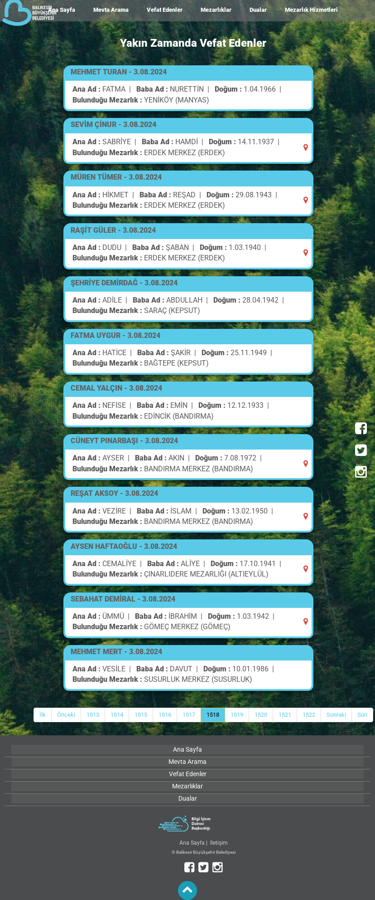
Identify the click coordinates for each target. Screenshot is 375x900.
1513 (93, 714)
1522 (309, 714)
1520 (261, 714)
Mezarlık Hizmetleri (311, 9)
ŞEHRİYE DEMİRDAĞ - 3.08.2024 (124, 283)
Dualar (258, 9)
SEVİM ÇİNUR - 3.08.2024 (113, 124)
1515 (141, 714)
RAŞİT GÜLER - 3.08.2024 (113, 230)
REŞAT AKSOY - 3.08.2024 (114, 493)
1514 (117, 714)
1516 (165, 714)
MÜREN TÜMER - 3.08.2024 (116, 177)
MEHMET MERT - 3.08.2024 (116, 651)
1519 (237, 714)
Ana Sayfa (192, 843)
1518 (213, 714)
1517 (189, 714)
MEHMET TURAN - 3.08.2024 (119, 72)
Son (362, 714)
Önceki (66, 714)
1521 (285, 714)
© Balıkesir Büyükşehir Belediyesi (204, 852)
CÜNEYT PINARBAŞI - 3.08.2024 (124, 440)
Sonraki (336, 714)
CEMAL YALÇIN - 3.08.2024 (116, 388)
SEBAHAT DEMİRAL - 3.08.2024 (123, 599)
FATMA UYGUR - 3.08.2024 (115, 335)
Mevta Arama (111, 9)
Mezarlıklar (216, 9)
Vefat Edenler (165, 9)
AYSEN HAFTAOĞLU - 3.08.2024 (124, 546)
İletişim (219, 843)
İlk (42, 714)
